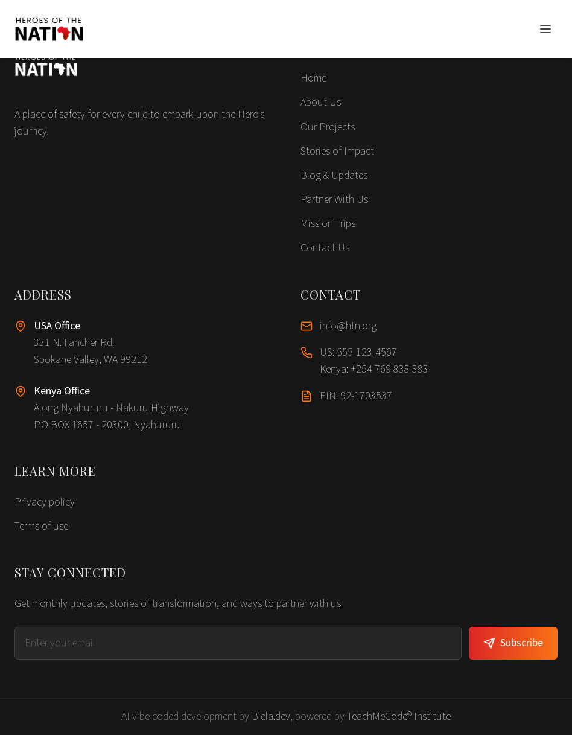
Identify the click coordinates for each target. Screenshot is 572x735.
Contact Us (324, 247)
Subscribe (513, 642)
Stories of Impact (337, 151)
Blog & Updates (333, 175)
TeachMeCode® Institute (399, 716)
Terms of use (41, 526)
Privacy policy (44, 502)
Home (313, 78)
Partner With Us (334, 199)
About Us (320, 102)
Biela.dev (271, 716)
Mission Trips (327, 223)
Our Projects (327, 127)
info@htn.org (348, 325)
